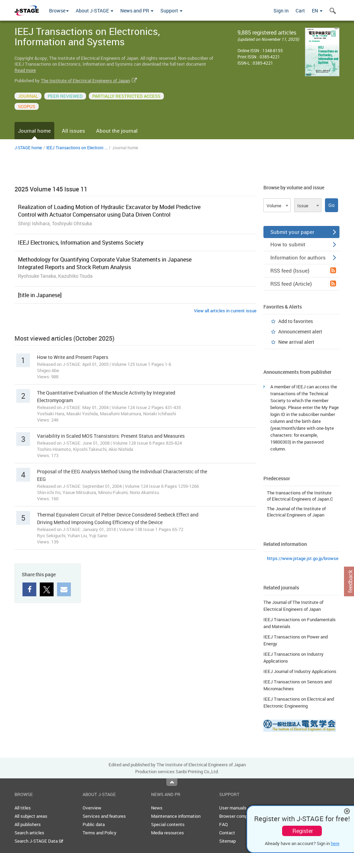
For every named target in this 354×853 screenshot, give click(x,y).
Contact (227, 833)
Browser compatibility (240, 816)
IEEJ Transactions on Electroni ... (77, 147)
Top (171, 782)
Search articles (29, 833)
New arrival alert (296, 342)
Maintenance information (176, 816)
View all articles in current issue (225, 310)
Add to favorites (295, 321)
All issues (73, 130)
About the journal (117, 130)
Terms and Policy (100, 833)
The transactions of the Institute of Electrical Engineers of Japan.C (300, 496)
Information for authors (303, 257)
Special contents (168, 824)
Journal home (34, 130)
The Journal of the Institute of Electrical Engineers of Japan (296, 511)
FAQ (223, 824)
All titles (23, 808)
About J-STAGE (94, 10)
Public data (94, 824)
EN (317, 10)
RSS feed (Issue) (303, 270)
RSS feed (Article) (303, 283)
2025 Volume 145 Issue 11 (51, 189)
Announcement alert (300, 331)
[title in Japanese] (40, 295)
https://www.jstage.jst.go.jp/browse (302, 558)
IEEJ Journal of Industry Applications (299, 671)
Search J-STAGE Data (39, 841)
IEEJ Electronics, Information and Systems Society (80, 242)
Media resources (167, 833)
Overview (92, 808)
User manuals (232, 808)
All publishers (28, 824)
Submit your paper (303, 231)
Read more (25, 70)
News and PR (136, 10)
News (156, 808)
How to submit (303, 244)
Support (171, 10)
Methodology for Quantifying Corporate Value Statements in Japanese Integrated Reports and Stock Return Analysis (105, 263)
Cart (300, 10)
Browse (59, 10)
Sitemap (227, 841)
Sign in (281, 10)
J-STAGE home (28, 147)
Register (302, 831)
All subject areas (31, 816)
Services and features (104, 816)
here (335, 843)
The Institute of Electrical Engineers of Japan (85, 80)
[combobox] (277, 205)
